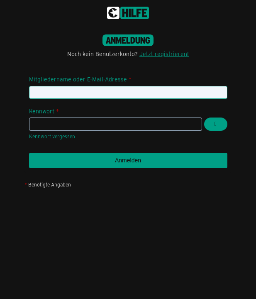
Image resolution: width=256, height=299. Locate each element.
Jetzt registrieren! (164, 54)
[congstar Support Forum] (128, 13)
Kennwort (41, 111)
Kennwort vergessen (52, 136)
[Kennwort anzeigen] (215, 124)
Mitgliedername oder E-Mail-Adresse (78, 79)
